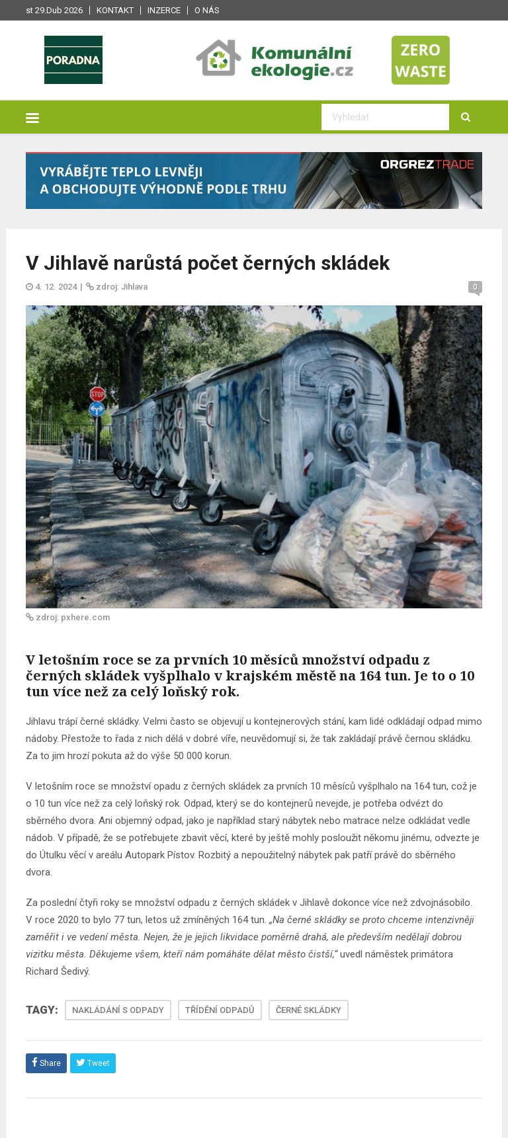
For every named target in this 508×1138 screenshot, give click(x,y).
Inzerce (164, 10)
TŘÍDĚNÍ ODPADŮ (220, 1010)
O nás (207, 10)
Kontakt (115, 10)
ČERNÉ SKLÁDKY (308, 1010)
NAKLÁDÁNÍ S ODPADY (118, 1010)
